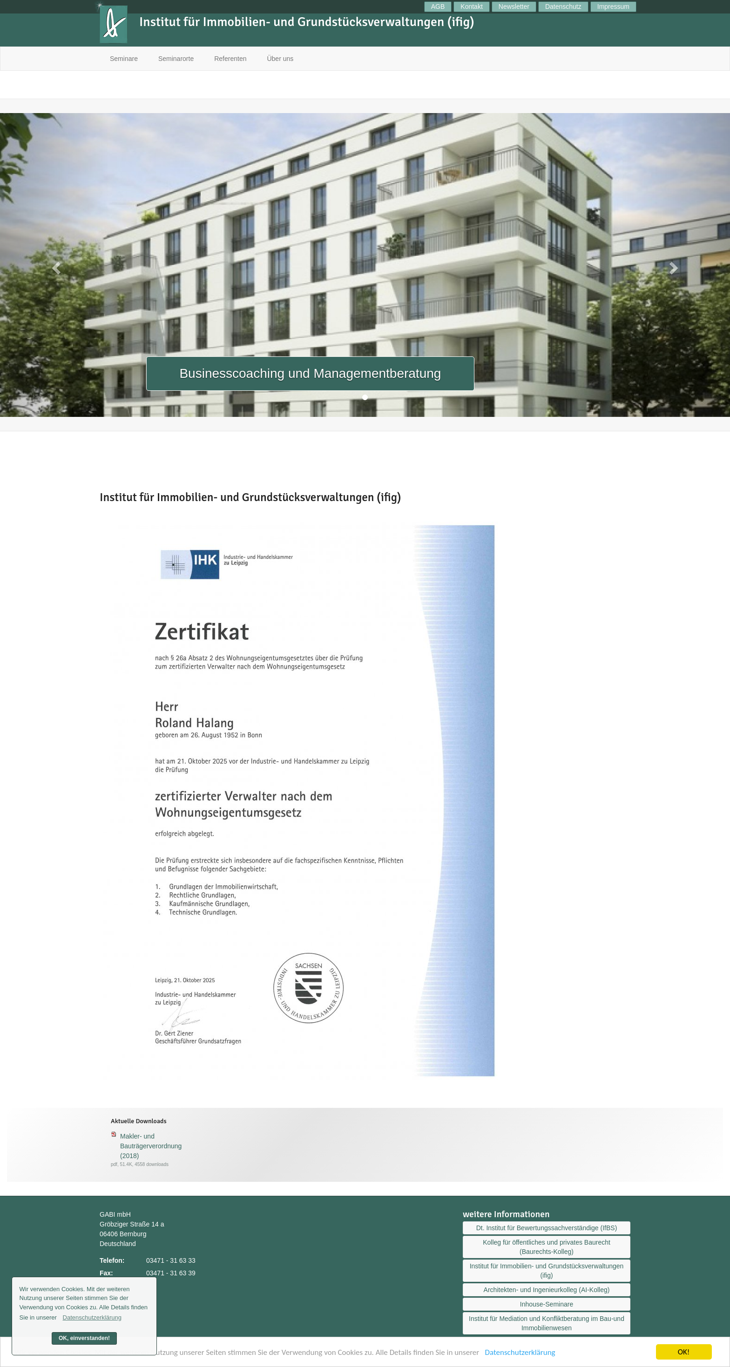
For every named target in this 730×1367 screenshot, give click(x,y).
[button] (54, 265)
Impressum (613, 6)
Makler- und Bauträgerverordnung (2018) (151, 1145)
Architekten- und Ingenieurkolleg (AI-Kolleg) (547, 1289)
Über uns (280, 58)
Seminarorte (176, 58)
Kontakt (471, 6)
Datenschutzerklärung (520, 1355)
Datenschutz (563, 6)
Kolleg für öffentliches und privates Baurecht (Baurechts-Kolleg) (546, 1247)
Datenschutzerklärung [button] (92, 1317)
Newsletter (514, 6)
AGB (438, 6)
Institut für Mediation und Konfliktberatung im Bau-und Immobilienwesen (546, 1323)
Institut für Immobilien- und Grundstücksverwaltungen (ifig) (547, 1270)
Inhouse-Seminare (546, 1304)
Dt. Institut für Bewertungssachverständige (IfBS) (546, 1228)
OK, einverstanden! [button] (84, 1338)
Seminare (124, 58)
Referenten (230, 58)
